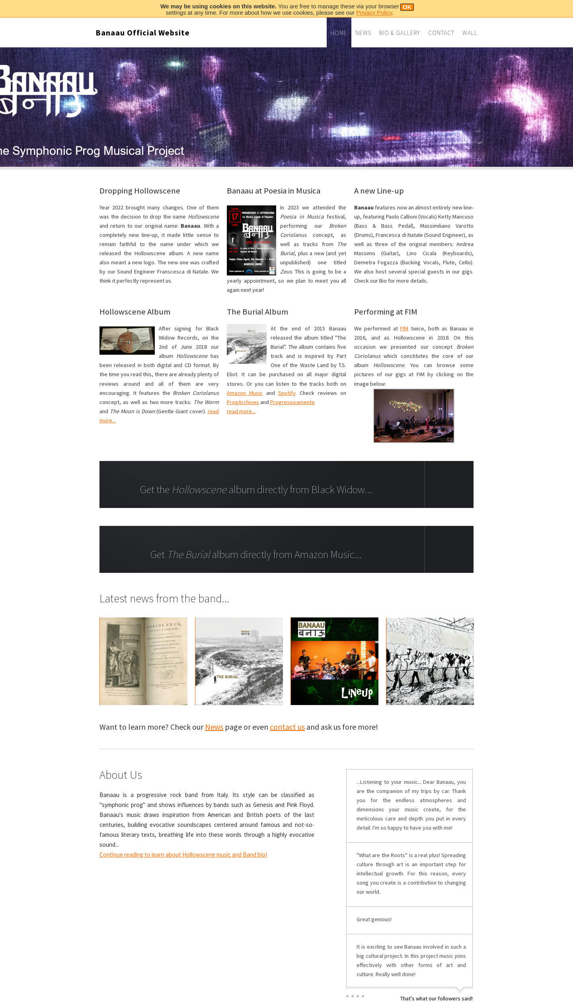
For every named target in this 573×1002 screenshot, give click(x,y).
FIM (404, 328)
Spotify (286, 393)
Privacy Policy (374, 13)
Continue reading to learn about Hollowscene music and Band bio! (183, 854)
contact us (287, 727)
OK (407, 7)
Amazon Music (245, 393)
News (363, 33)
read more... (241, 411)
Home (339, 33)
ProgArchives (243, 402)
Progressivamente (292, 402)
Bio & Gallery (399, 33)
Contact (441, 33)
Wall (469, 33)
